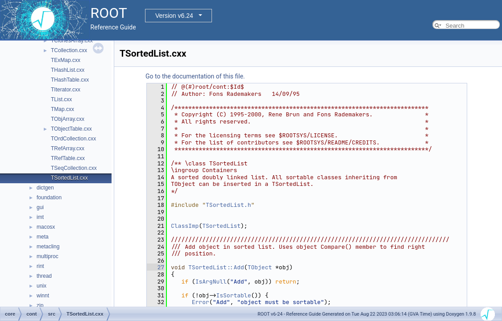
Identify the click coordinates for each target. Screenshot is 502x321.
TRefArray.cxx (67, 148)
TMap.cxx (62, 109)
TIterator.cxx (65, 89)
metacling (48, 246)
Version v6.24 (174, 15)
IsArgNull (211, 281)
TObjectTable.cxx (71, 129)
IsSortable (233, 295)
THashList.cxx (67, 70)
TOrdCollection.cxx (73, 139)
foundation (49, 197)
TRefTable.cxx (68, 158)
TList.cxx (61, 99)
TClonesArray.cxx (72, 40)
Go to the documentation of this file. (195, 76)
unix (41, 286)
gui (40, 207)
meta (43, 237)
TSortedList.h (228, 205)
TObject (260, 267)
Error (200, 302)
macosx (46, 227)
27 (155, 267)
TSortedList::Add (216, 267)
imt (40, 217)
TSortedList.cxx (69, 178)
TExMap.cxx (65, 60)
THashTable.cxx (70, 80)
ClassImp (185, 226)
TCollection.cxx (69, 50)
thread (44, 276)
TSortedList (221, 226)
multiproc (47, 256)
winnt (43, 295)
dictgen (45, 188)
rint (40, 266)
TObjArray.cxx (67, 119)
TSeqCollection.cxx (74, 168)
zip (40, 305)
